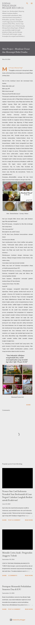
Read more (29, 520)
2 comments (12, 575)
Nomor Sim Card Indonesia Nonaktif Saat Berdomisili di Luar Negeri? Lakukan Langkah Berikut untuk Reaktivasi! (17, 496)
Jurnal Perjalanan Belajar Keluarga (13, 5)
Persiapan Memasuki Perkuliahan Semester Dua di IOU (16, 588)
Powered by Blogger (17, 620)
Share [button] (28, 405)
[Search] (27, 3)
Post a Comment (14, 520)
